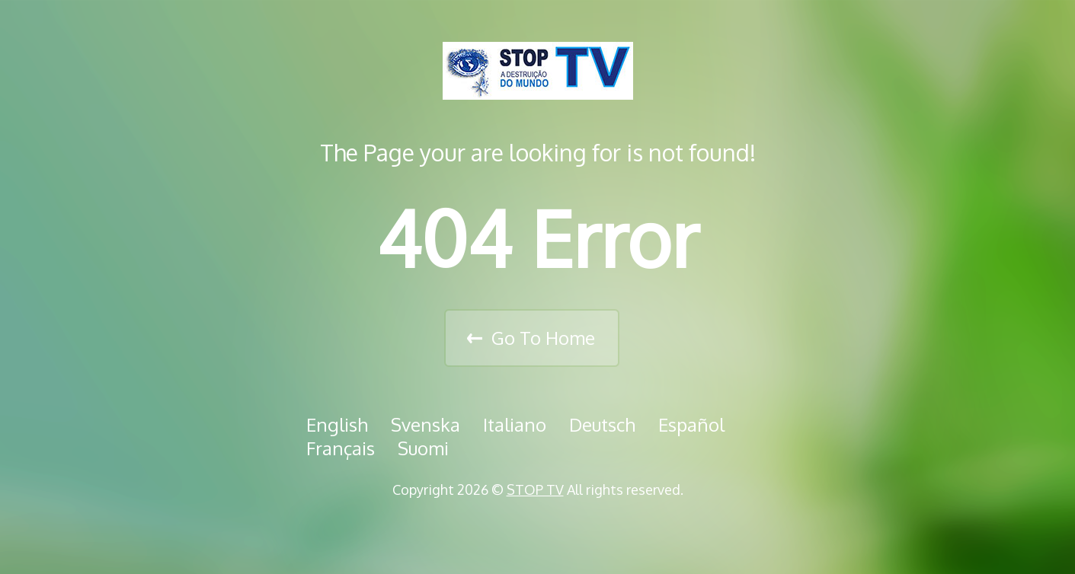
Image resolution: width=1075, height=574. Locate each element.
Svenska (425, 424)
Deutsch (602, 424)
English (337, 424)
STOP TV (535, 489)
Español (691, 424)
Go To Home (543, 337)
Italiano (514, 424)
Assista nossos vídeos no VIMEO (543, 528)
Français (340, 448)
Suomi (423, 448)
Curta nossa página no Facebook (508, 528)
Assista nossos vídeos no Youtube (578, 528)
